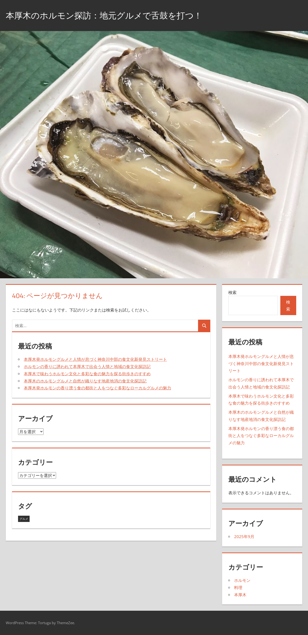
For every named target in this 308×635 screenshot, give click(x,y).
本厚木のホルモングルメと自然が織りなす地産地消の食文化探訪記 (85, 381)
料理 (238, 587)
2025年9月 (244, 536)
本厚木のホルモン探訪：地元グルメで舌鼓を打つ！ (107, 15)
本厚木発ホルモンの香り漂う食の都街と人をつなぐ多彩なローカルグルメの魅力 (97, 388)
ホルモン (242, 580)
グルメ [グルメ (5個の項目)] (23, 519)
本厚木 (240, 594)
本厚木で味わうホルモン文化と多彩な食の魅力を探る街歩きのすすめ (87, 373)
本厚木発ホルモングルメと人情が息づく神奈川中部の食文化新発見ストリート (95, 359)
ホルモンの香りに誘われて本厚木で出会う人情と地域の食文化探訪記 (87, 366)
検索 (232, 292)
